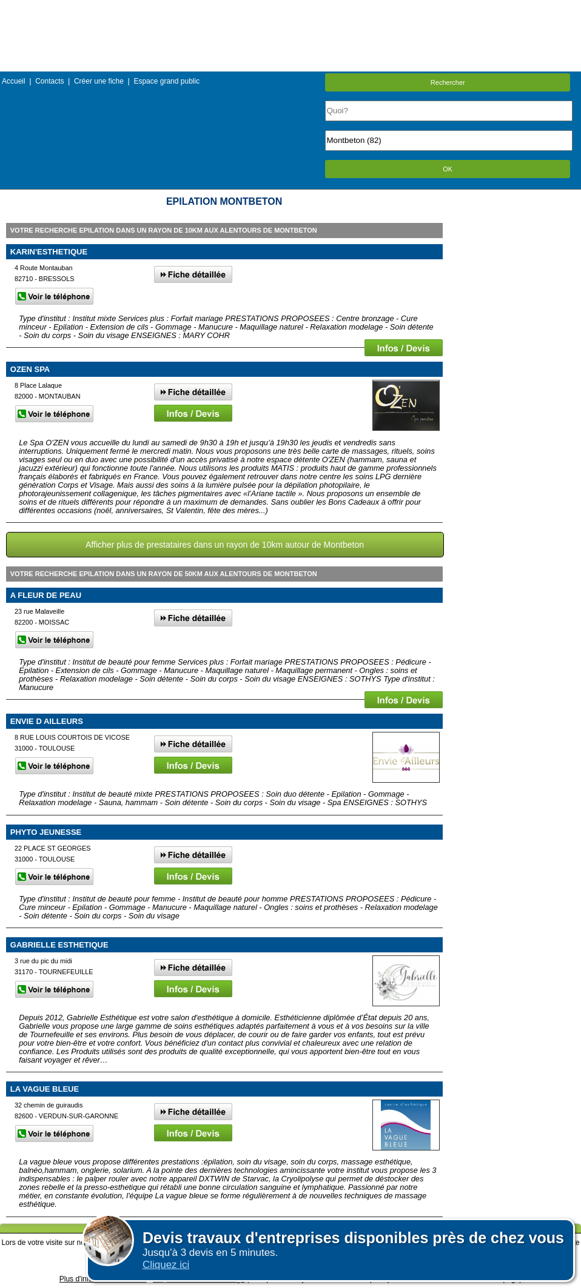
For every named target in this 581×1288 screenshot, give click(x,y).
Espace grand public (166, 81)
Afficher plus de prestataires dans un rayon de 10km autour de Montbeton (225, 544)
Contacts (49, 81)
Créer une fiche (99, 81)
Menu (290, 8)
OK (447, 169)
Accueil (13, 81)
